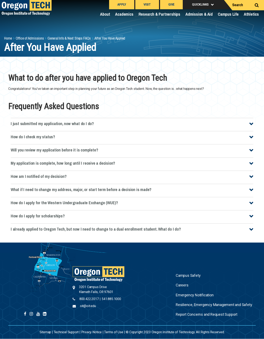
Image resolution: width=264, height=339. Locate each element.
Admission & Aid (199, 14)
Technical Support (66, 332)
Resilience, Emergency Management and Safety (214, 305)
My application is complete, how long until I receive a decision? (63, 163)
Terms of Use (113, 332)
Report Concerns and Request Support (206, 314)
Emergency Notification (195, 295)
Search (237, 4)
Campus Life (228, 14)
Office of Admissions (30, 38)
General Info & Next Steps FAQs (69, 38)
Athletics (251, 14)
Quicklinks (200, 4)
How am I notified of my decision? (38, 176)
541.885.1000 (111, 299)
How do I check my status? (33, 137)
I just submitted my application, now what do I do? (52, 123)
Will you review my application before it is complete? (54, 150)
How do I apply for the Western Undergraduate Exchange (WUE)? (64, 202)
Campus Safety (188, 275)
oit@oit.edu (88, 306)
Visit (147, 4)
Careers (182, 285)
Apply (121, 4)
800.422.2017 (89, 299)
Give (171, 4)
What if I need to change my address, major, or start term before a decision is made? (81, 189)
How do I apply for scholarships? (38, 216)
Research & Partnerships (159, 14)
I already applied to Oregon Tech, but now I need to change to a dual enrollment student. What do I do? (96, 229)
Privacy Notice (91, 332)
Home (8, 38)
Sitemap (45, 332)
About (105, 14)
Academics (124, 14)
